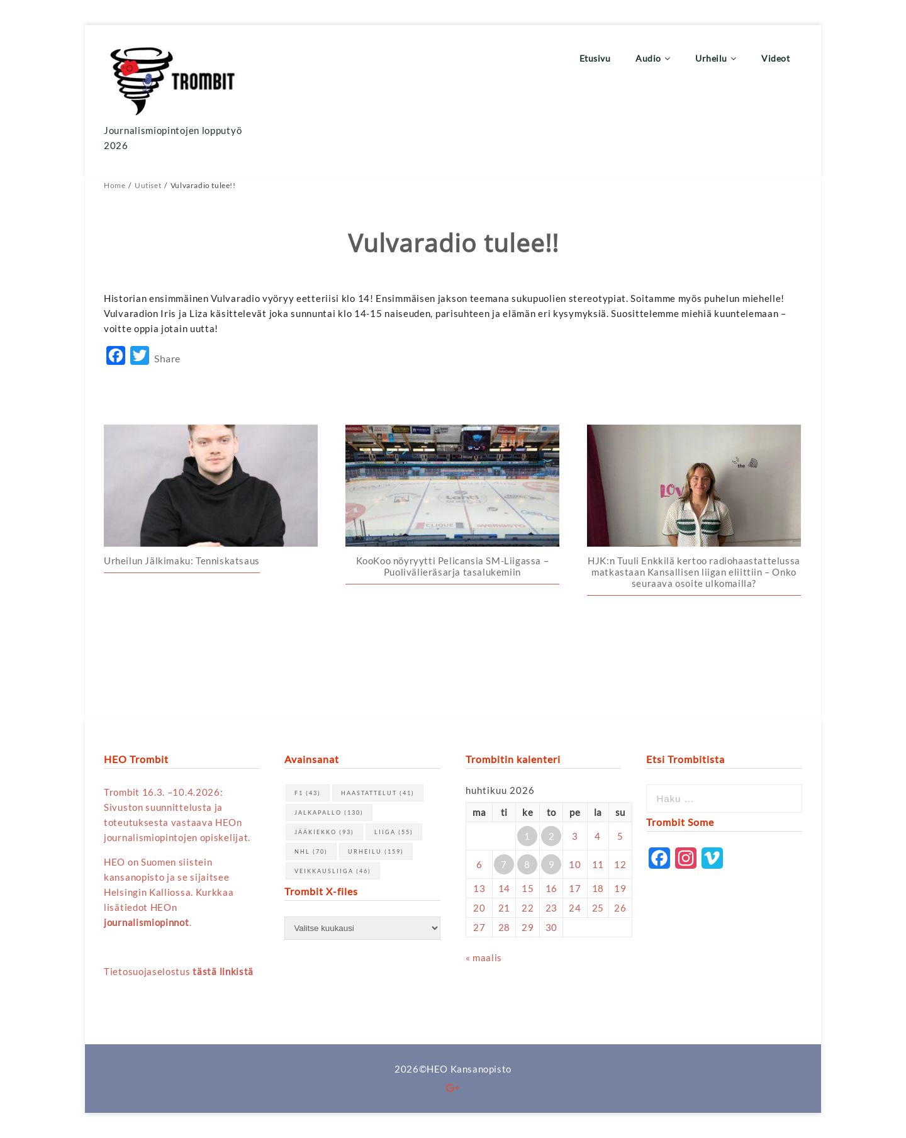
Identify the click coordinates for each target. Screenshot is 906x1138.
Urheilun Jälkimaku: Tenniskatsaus (182, 560)
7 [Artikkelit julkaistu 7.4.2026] (504, 864)
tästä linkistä (223, 971)
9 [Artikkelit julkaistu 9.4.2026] (552, 864)
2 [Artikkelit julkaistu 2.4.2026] (552, 836)
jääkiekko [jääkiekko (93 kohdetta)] (324, 831)
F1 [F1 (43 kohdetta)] (307, 792)
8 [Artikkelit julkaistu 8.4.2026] (527, 864)
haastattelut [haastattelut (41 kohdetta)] (378, 792)
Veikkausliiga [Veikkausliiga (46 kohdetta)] (332, 870)
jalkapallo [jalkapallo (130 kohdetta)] (329, 812)
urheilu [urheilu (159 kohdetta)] (376, 851)
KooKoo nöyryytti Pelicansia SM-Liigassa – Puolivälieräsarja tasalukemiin (452, 566)
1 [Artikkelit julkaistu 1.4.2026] (527, 836)
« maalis (484, 957)
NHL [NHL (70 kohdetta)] (311, 851)
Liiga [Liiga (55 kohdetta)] (393, 831)
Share (167, 358)
